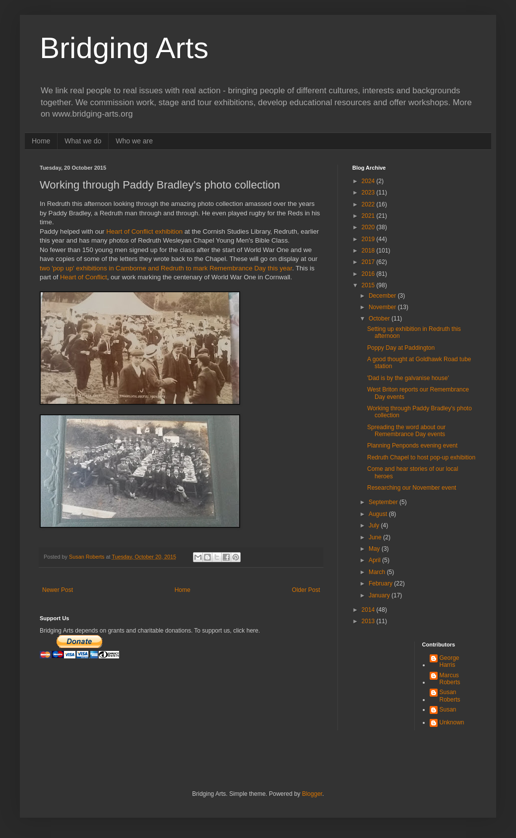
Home (41, 141)
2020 (369, 227)
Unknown (452, 722)
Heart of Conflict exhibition (144, 231)
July (375, 525)
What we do (82, 141)
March (378, 572)
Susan (448, 709)
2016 (369, 273)
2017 (369, 261)
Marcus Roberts (450, 679)
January (380, 595)
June (376, 537)
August (379, 514)
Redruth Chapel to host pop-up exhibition (421, 457)
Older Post (306, 589)
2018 (369, 250)
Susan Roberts (450, 696)
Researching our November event (411, 487)
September (384, 502)
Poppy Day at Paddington (401, 347)
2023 (369, 192)
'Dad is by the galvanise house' (408, 378)
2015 (369, 285)
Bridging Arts (124, 47)
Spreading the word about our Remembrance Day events (406, 431)
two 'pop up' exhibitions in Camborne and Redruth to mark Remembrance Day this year (166, 268)
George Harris (449, 661)
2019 (369, 239)
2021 (369, 215)
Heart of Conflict (83, 277)
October (380, 318)
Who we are (134, 141)
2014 (369, 609)
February (381, 583)
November (383, 307)
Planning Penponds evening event (412, 445)
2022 (369, 204)
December (383, 295)
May (375, 548)
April (375, 560)
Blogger (312, 793)
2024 (369, 181)
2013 (369, 621)
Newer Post (57, 589)
